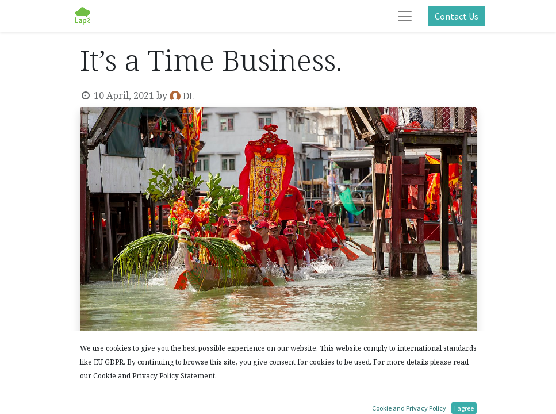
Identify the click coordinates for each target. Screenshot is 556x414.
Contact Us (456, 16)
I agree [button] (464, 408)
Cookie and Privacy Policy (409, 408)
